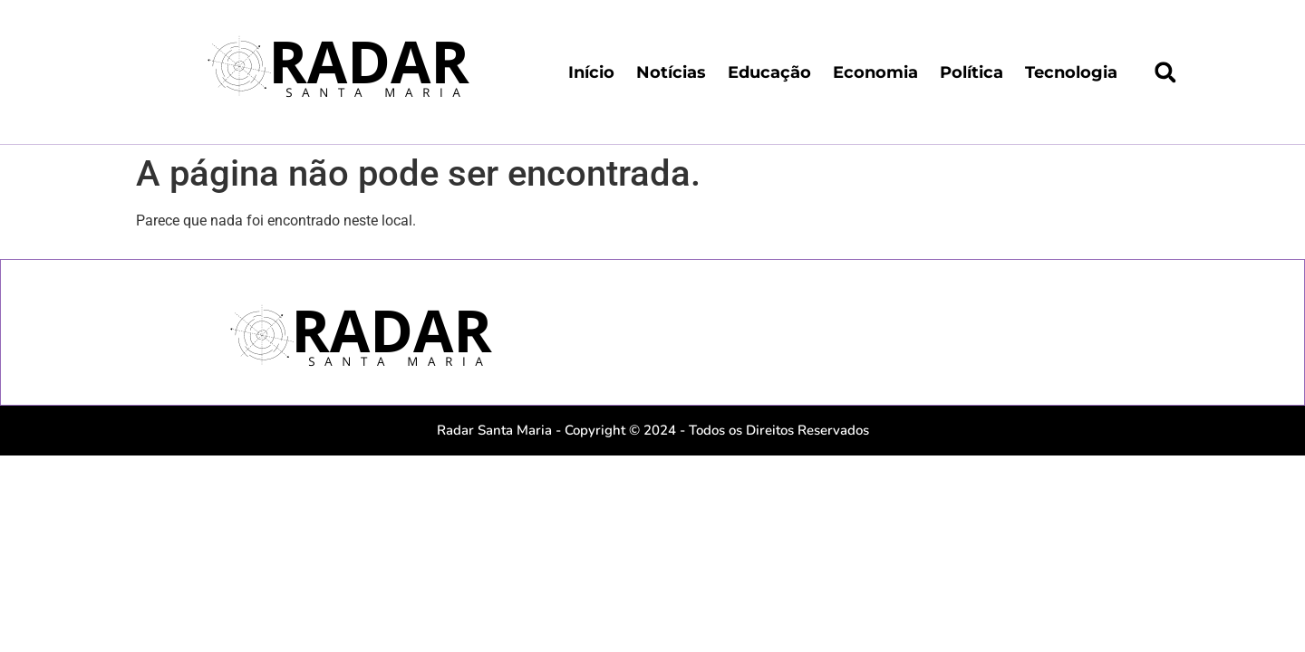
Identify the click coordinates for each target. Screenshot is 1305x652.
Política (971, 72)
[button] (1165, 72)
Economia (875, 72)
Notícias (671, 72)
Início (591, 72)
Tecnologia (1071, 72)
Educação (769, 72)
